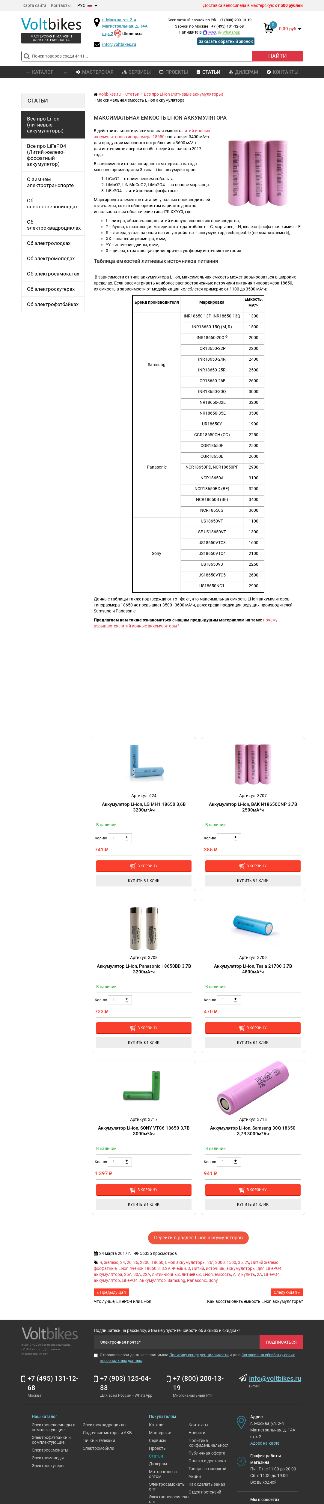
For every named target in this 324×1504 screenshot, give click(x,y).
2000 (220, 1262)
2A (259, 1274)
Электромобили (98, 1448)
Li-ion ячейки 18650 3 (139, 1268)
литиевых (191, 1274)
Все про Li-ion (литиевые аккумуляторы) (45, 125)
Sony (213, 1280)
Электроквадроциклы (104, 1424)
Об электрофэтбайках (53, 304)
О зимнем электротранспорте (50, 182)
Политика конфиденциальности (210, 1443)
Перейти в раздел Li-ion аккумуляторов (198, 1237)
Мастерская (95, 72)
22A (146, 1274)
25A (128, 1274)
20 (129, 1262)
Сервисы (136, 72)
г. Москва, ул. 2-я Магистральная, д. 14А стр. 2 (124, 26)
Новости (197, 1432)
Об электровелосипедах (52, 204)
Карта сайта (34, 5)
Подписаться (281, 1342)
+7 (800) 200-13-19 (235, 20)
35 (240, 1262)
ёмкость (223, 1274)
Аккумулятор (152, 1280)
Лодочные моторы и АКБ (107, 1432)
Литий (198, 1268)
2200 (145, 1262)
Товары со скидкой (207, 1468)
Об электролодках (48, 243)
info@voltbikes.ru (119, 44)
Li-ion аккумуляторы (185, 1262)
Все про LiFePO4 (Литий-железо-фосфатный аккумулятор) (46, 155)
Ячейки (178, 1268)
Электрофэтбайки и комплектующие (51, 1440)
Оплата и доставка (207, 1460)
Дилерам (243, 72)
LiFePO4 (130, 1280)
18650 (157, 1262)
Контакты (61, 5)
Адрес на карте (264, 1443)
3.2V (166, 1268)
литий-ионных (166, 1274)
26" (210, 1262)
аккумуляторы (241, 1268)
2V (247, 1262)
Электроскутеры (48, 1465)
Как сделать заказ (207, 1484)
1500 (231, 1262)
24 (122, 1262)
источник (215, 1268)
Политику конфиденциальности (199, 1355)
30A (137, 1274)
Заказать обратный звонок (226, 41)
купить (248, 1274)
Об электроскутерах (51, 289)
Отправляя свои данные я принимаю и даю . (194, 1358)
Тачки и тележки (99, 1440)
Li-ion (208, 1274)
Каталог (157, 1424)
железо (111, 1262)
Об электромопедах (51, 258)
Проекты (173, 72)
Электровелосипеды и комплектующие (54, 1427)
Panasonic (197, 1280)
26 (135, 1262)
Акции (195, 1476)
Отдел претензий (205, 1492)
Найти (277, 56)
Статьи (208, 72)
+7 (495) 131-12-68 (227, 26)
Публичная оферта (207, 1453)
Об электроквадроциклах (54, 225)
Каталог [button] (46, 72)
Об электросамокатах (53, 274)
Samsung (176, 1280)
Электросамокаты (50, 1450)
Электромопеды (48, 1457)
